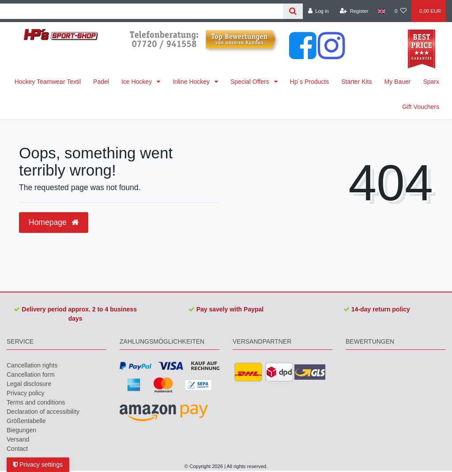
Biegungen (21, 430)
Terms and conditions (36, 402)
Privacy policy (26, 393)
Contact (17, 448)
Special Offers (250, 81)
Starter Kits (356, 81)
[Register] (354, 11)
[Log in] (318, 11)
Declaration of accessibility (43, 411)
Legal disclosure (29, 383)
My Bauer (397, 81)
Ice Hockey (137, 81)
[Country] (381, 11)
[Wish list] (400, 11)
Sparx (431, 81)
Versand (18, 439)
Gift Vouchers (420, 106)
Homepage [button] (54, 222)
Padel (101, 81)
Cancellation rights (32, 365)
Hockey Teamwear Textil (48, 81)
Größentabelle (26, 420)
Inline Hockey (192, 81)
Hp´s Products (309, 81)
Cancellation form (31, 374)
